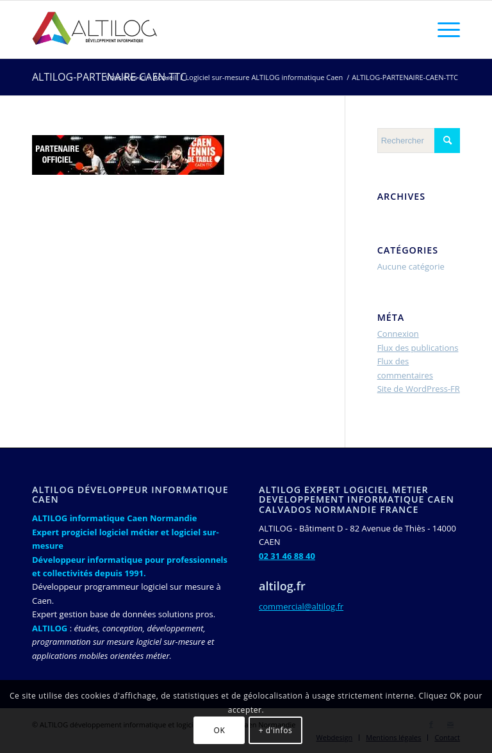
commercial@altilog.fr (301, 606)
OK (220, 730)
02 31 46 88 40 (287, 556)
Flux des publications (418, 347)
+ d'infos (276, 730)
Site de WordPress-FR (418, 388)
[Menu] (442, 29)
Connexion (398, 333)
